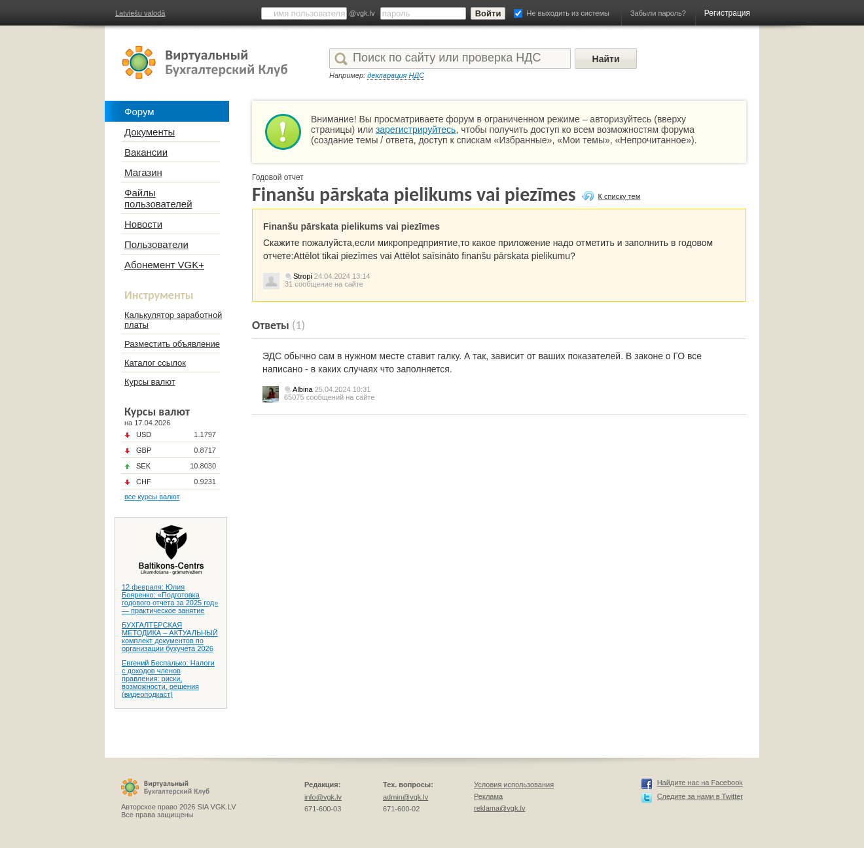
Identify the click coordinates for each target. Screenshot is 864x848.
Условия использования (514, 784)
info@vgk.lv (323, 797)
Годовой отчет (278, 177)
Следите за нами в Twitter (700, 796)
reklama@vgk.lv (499, 808)
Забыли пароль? (658, 13)
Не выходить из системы (568, 13)
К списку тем (619, 196)
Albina (303, 389)
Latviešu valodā (140, 13)
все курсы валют (152, 497)
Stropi (302, 276)
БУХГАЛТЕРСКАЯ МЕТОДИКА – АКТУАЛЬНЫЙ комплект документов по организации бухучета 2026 (170, 636)
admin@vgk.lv (405, 797)
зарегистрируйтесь (416, 129)
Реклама (488, 796)
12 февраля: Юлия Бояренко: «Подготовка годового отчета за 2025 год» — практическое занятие (170, 598)
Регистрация (727, 13)
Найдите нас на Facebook (700, 782)
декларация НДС (395, 75)
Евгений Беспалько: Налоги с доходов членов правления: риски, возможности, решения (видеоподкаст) (168, 678)
